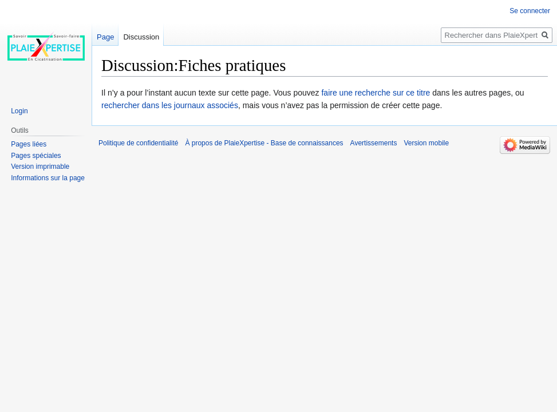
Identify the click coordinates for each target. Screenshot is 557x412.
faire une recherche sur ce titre (375, 92)
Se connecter (529, 11)
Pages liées (28, 144)
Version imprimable (40, 167)
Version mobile (426, 143)
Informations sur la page (48, 178)
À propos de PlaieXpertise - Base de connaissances (264, 143)
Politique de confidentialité (138, 143)
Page (105, 37)
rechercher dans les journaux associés (169, 105)
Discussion (141, 37)
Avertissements (373, 143)
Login (19, 111)
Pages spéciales (36, 156)
